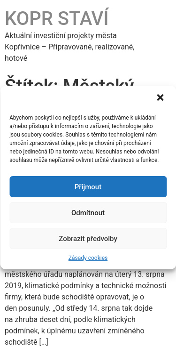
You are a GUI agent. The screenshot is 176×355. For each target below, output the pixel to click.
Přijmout (88, 187)
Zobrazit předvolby (88, 238)
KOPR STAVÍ (57, 19)
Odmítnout (88, 213)
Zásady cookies (88, 258)
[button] (161, 98)
